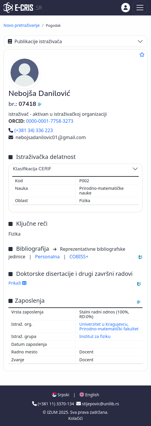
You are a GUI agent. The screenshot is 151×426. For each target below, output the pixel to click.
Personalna (48, 256)
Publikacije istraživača (35, 41)
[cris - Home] (18, 7)
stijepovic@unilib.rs (97, 403)
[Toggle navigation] (140, 7)
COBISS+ (79, 256)
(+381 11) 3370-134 (53, 403)
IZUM (53, 412)
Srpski (61, 394)
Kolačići (75, 418)
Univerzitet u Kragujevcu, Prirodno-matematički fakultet (109, 326)
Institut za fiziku (95, 336)
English (89, 394)
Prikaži (17, 283)
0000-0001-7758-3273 (49, 121)
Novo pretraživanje (22, 25)
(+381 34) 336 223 (30, 130)
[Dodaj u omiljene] (142, 54)
